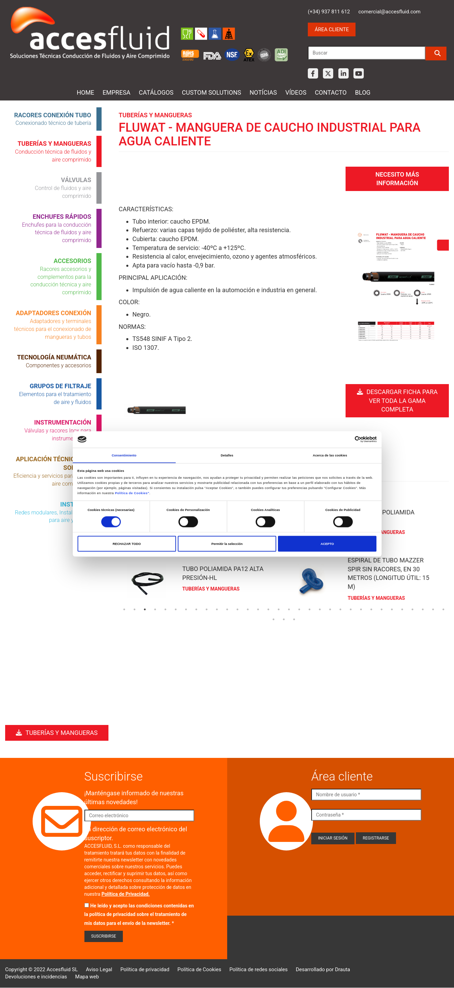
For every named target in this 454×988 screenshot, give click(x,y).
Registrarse (376, 838)
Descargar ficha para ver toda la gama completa (397, 398)
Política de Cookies (199, 969)
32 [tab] (443, 608)
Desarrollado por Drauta (323, 969)
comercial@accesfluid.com (389, 12)
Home (85, 92)
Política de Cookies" (132, 493)
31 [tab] (433, 608)
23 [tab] (350, 608)
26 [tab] (381, 608)
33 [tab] (273, 618)
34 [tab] (283, 618)
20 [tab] (319, 608)
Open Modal (155, 411)
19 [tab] (309, 608)
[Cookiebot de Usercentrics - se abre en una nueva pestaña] (346, 439)
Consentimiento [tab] (124, 455)
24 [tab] (361, 608)
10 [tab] (216, 608)
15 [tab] (268, 608)
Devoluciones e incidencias (36, 977)
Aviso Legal (99, 969)
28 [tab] (402, 608)
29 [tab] (412, 608)
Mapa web (87, 977)
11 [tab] (227, 608)
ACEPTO (327, 544)
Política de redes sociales (258, 969)
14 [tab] (258, 608)
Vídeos (295, 92)
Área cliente (332, 29)
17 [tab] (289, 608)
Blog (363, 92)
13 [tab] (247, 608)
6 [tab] (175, 608)
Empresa (116, 92)
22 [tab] (340, 608)
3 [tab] (144, 608)
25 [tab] (371, 608)
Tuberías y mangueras (56, 732)
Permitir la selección (227, 544)
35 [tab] (294, 618)
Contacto (331, 92)
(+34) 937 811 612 (329, 12)
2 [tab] (134, 608)
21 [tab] (330, 608)
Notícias (263, 92)
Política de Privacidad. (126, 894)
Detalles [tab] (227, 455)
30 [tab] (422, 608)
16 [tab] (278, 608)
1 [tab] (124, 608)
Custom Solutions (211, 92)
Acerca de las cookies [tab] (330, 455)
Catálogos (156, 92)
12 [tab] (237, 608)
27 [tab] (391, 608)
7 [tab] (186, 608)
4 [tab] (155, 608)
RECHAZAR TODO (127, 544)
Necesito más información (397, 178)
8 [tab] (196, 608)
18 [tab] (299, 608)
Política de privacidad (145, 969)
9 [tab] (206, 608)
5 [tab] (165, 608)
